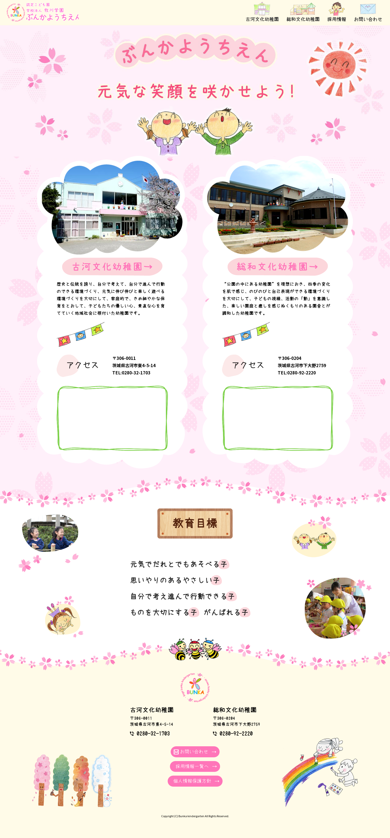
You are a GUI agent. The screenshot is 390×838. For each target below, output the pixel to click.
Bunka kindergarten (191, 815)
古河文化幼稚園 (257, 19)
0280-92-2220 (236, 732)
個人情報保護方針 (192, 780)
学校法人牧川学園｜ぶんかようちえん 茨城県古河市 (44, 15)
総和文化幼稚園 (299, 19)
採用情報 (334, 19)
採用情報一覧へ (192, 765)
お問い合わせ (367, 19)
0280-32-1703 (153, 732)
